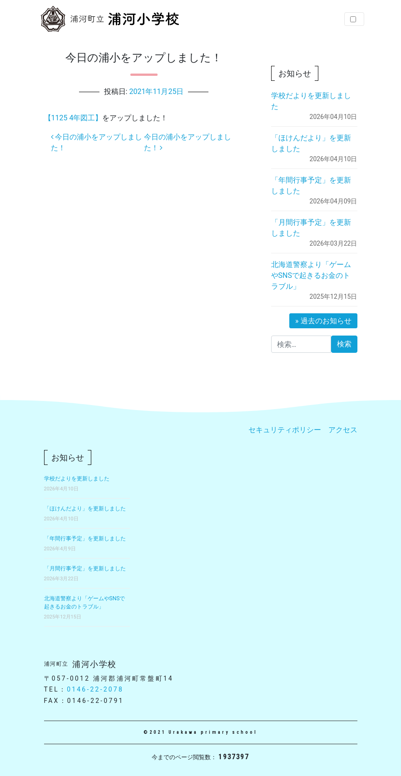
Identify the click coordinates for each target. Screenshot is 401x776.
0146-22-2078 (95, 689)
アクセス (342, 429)
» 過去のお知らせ (323, 320)
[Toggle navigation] (354, 19)
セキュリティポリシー (284, 429)
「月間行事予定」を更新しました (85, 568)
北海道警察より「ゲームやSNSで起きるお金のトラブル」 (311, 275)
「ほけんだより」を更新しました (85, 508)
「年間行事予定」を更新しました (85, 538)
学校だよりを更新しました (76, 478)
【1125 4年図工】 (73, 118)
